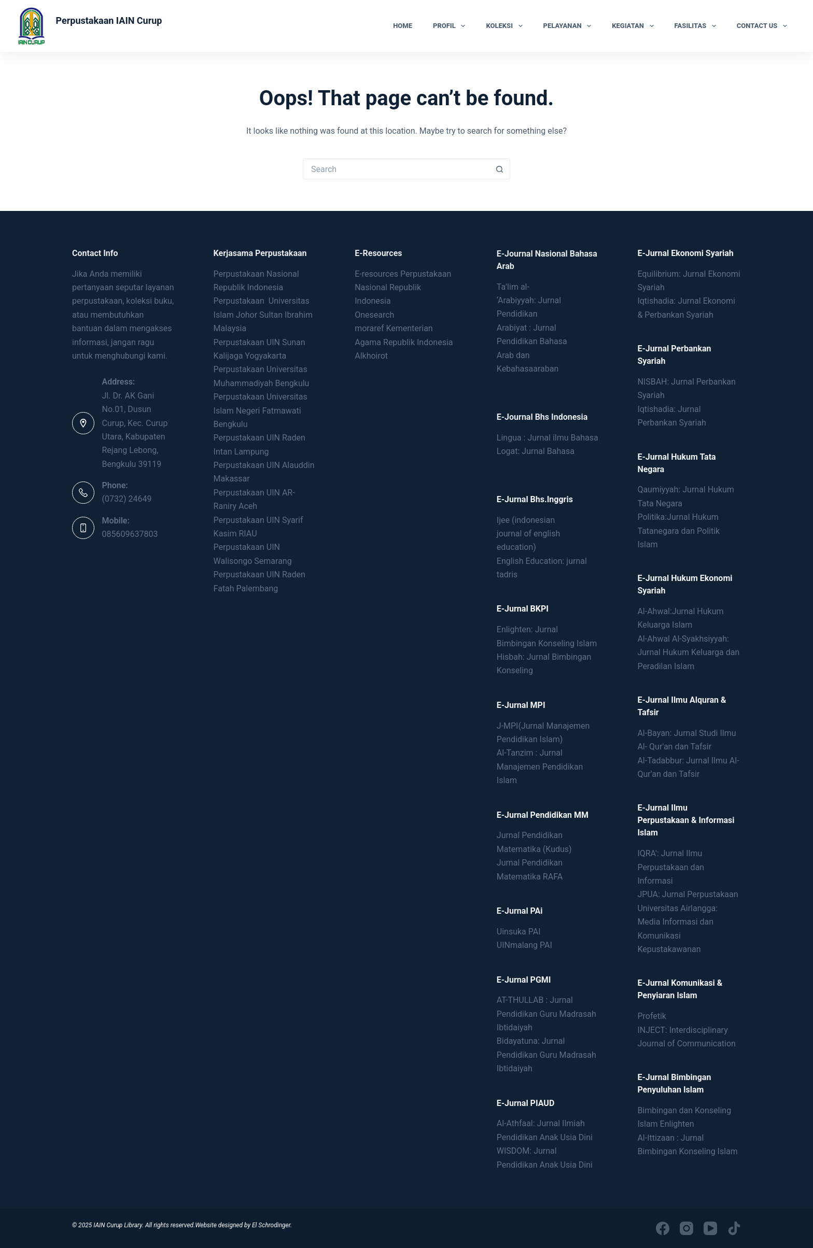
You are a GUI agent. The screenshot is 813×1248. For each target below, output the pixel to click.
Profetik (651, 1016)
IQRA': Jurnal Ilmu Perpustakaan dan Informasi (670, 867)
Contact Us (764, 26)
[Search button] (499, 169)
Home (402, 26)
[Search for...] (396, 169)
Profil (451, 26)
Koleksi (506, 26)
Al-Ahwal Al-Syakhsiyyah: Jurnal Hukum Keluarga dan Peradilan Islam (688, 652)
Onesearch (374, 315)
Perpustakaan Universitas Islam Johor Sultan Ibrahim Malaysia (263, 314)
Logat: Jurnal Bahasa (535, 451)
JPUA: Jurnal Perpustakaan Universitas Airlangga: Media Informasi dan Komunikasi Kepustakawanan (687, 921)
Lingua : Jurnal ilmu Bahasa (547, 438)
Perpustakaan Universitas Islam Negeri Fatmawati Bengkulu (260, 410)
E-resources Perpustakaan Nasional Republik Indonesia (403, 287)
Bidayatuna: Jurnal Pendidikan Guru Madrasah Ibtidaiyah (546, 1054)
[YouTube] (710, 1228)
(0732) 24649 (127, 499)
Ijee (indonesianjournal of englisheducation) (528, 533)
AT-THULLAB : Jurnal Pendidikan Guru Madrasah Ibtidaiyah (546, 1013)
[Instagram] (686, 1228)
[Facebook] (662, 1228)
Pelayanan (569, 26)
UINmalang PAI (524, 945)
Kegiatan (634, 26)
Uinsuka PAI (519, 932)
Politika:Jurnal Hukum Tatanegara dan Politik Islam (678, 530)
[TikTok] (734, 1228)
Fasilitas (697, 26)
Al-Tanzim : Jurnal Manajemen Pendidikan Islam (540, 766)
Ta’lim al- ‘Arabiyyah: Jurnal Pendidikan (529, 300)
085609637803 (130, 534)
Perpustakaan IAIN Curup (108, 20)
